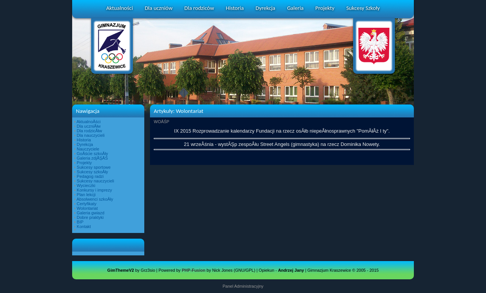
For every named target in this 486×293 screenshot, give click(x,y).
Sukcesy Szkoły (363, 8)
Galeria (295, 8)
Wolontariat (87, 208)
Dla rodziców (199, 8)
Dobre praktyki (90, 217)
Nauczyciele (88, 149)
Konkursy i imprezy (94, 190)
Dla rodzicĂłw (89, 130)
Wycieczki (86, 185)
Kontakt (84, 226)
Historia (235, 8)
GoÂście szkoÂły (92, 153)
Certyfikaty (86, 203)
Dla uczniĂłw (89, 126)
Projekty (325, 8)
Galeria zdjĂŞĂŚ (92, 158)
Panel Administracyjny (243, 286)
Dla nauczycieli (90, 135)
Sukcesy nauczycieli (95, 181)
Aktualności (119, 8)
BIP (80, 222)
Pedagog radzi (90, 176)
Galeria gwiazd (90, 213)
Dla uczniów (158, 8)
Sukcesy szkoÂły (92, 171)
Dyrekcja (265, 8)
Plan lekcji (86, 194)
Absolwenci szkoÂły (94, 199)
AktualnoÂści (88, 121)
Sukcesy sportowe (93, 167)
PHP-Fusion (193, 270)
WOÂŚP (161, 121)
